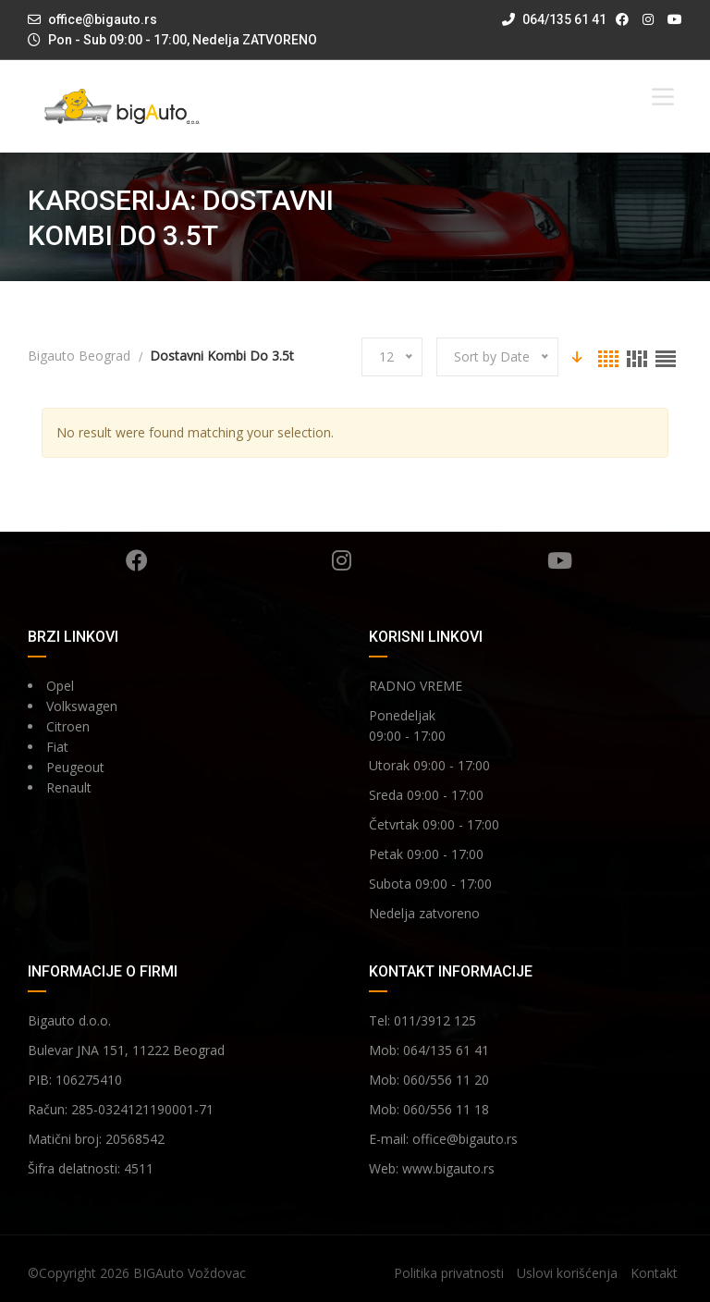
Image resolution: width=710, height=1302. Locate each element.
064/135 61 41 (554, 19)
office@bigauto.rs (102, 19)
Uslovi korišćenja (567, 1273)
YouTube (559, 560)
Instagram (341, 560)
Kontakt (654, 1273)
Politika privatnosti (449, 1273)
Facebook (137, 560)
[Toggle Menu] (663, 96)
